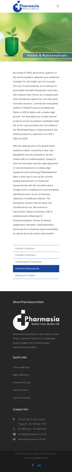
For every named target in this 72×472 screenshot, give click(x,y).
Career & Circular (21, 397)
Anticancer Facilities (25, 275)
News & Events (20, 390)
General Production (25, 248)
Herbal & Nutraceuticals (27, 268)
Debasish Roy (41, 458)
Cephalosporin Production (28, 261)
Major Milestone (21, 375)
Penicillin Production (25, 255)
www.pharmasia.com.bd (31, 439)
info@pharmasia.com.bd (32, 434)
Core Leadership (21, 367)
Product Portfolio (22, 382)
